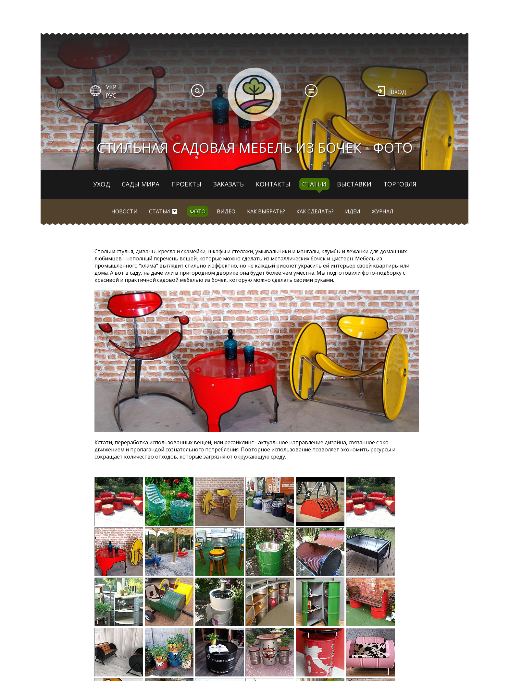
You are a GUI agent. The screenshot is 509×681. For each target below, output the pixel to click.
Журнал (382, 211)
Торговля (399, 184)
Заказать (228, 184)
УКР (111, 87)
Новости (124, 211)
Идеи (352, 211)
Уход (101, 184)
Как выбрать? (266, 211)
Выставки (354, 184)
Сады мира (140, 184)
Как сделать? (315, 211)
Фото (197, 211)
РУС (111, 95)
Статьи (314, 184)
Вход (398, 92)
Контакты (273, 184)
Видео (226, 211)
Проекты (186, 184)
